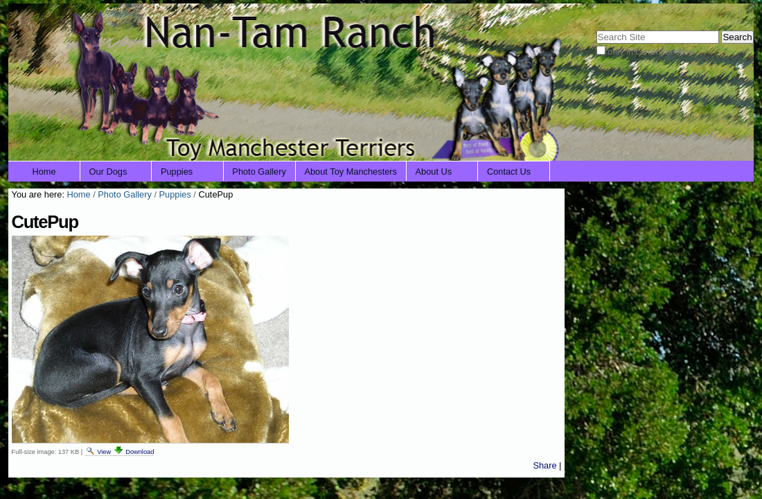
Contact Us (509, 171)
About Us (434, 171)
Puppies (177, 171)
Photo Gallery (259, 171)
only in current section (650, 51)
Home (44, 171)
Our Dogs (108, 171)
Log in (732, 12)
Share (544, 465)
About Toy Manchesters (350, 171)
